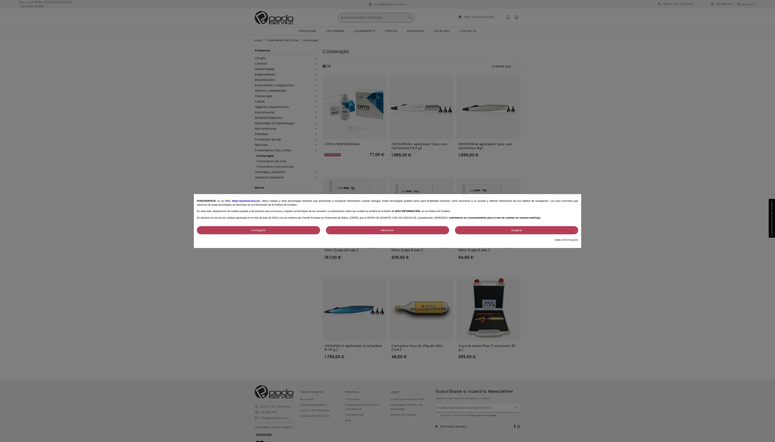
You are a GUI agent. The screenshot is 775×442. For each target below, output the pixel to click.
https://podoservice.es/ (246, 200)
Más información (566, 240)
